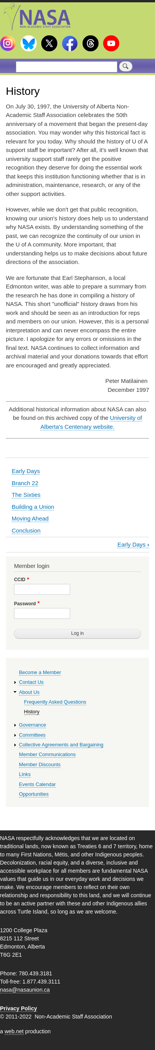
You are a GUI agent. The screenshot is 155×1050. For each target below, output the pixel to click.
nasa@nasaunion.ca (25, 990)
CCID (19, 579)
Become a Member (40, 672)
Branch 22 (25, 483)
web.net (14, 1031)
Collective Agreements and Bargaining (61, 745)
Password (25, 603)
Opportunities (34, 794)
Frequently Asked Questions (55, 702)
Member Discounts (40, 764)
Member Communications (47, 754)
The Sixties (26, 494)
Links (25, 774)
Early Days (26, 471)
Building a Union (33, 506)
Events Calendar (37, 784)
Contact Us (31, 682)
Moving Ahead (30, 518)
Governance (32, 725)
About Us (29, 692)
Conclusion (26, 530)
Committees (32, 735)
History (32, 712)
